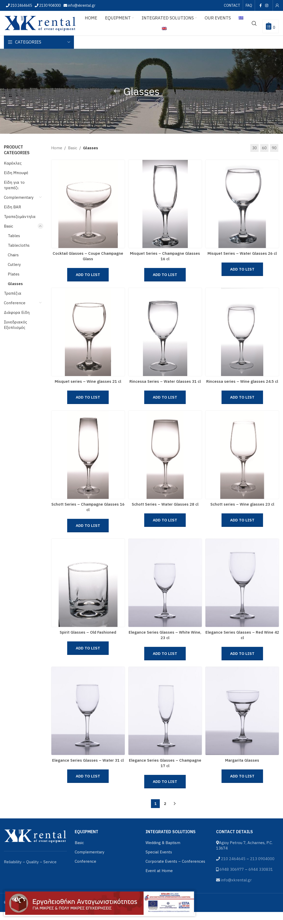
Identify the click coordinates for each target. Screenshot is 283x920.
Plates (13, 274)
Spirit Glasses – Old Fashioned (87, 638)
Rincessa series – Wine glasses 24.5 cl (243, 383)
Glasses (15, 283)
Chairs (13, 254)
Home (56, 147)
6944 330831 (261, 877)
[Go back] (117, 91)
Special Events (159, 859)
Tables (14, 235)
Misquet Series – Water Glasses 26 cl (243, 253)
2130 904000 (49, 5)
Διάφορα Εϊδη (17, 312)
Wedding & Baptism (163, 850)
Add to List (87, 274)
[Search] (254, 23)
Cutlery (14, 264)
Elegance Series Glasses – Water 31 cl (87, 768)
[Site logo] (40, 22)
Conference (14, 302)
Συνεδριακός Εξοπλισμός (15, 325)
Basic (8, 226)
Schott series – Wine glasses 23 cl (243, 508)
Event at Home (159, 878)
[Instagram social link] (267, 5)
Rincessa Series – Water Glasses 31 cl (165, 383)
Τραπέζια (12, 293)
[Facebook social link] (260, 5)
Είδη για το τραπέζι (14, 185)
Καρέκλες (13, 163)
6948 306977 (231, 877)
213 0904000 (262, 866)
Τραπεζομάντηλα (20, 216)
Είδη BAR (12, 206)
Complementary (18, 197)
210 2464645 (21, 5)
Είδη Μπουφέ (16, 172)
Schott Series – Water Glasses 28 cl (165, 508)
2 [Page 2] (165, 811)
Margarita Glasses (243, 768)
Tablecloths (19, 245)
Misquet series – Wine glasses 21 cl (87, 383)
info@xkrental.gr (81, 5)
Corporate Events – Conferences (175, 869)
